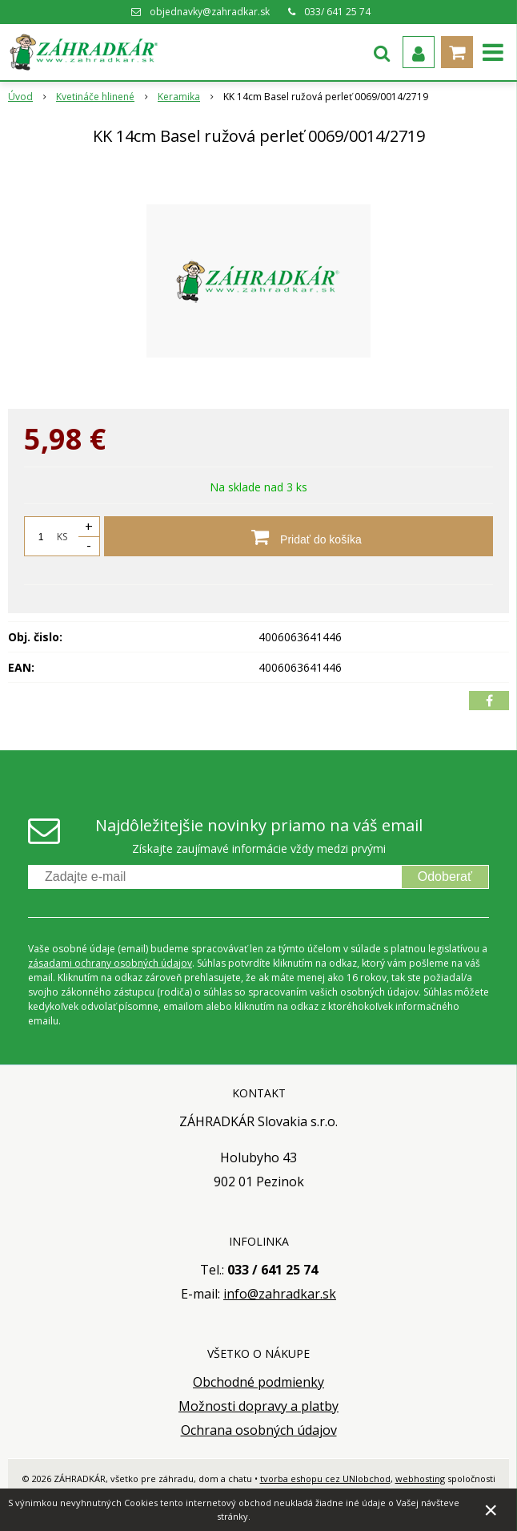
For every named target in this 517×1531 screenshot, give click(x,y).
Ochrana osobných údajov (259, 1430)
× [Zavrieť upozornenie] (491, 1510)
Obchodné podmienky (258, 1382)
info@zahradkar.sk (279, 1294)
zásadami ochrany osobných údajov (110, 963)
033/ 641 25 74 (337, 11)
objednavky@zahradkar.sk (210, 11)
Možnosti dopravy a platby (258, 1406)
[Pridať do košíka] (298, 536)
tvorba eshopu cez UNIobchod (325, 1478)
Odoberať (445, 876)
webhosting (420, 1478)
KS (62, 536)
